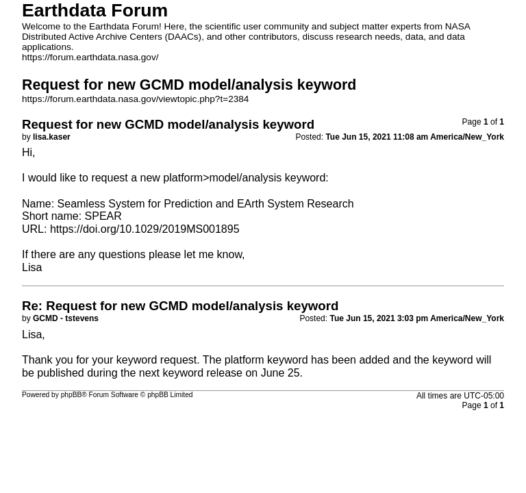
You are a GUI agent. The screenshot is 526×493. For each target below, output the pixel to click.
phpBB (71, 395)
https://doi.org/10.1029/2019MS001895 (145, 229)
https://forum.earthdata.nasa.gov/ (90, 57)
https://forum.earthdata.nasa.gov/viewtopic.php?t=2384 (135, 99)
